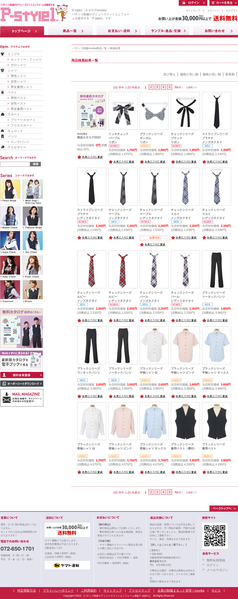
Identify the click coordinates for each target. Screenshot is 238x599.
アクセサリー (17, 147)
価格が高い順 (212, 74)
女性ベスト (18, 103)
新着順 (230, 74)
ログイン (213, 565)
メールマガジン (217, 570)
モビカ (216, 590)
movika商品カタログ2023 (89, 135)
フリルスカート (21, 125)
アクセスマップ (139, 590)
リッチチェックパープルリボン (119, 138)
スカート (14, 114)
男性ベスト (18, 98)
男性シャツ (18, 76)
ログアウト (232, 10)
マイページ (213, 10)
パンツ (12, 136)
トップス (14, 54)
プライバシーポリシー (58, 590)
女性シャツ (18, 81)
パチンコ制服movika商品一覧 (90, 48)
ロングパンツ (20, 142)
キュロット (15, 131)
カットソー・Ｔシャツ (26, 59)
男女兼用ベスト (21, 109)
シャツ (12, 70)
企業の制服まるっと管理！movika (181, 590)
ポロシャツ (18, 65)
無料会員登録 (216, 560)
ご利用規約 (88, 590)
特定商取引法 (26, 590)
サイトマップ (193, 10)
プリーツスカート (23, 120)
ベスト (12, 92)
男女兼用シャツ (21, 87)
